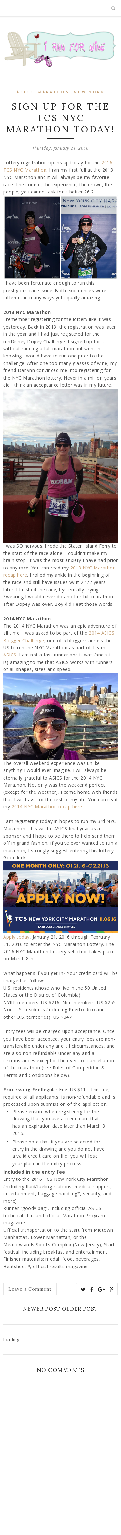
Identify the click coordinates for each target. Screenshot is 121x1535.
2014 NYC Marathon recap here (47, 807)
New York (89, 92)
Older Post (80, 1308)
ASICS (9, 655)
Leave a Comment (30, 1289)
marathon (53, 92)
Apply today (16, 937)
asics (25, 92)
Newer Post (41, 1308)
